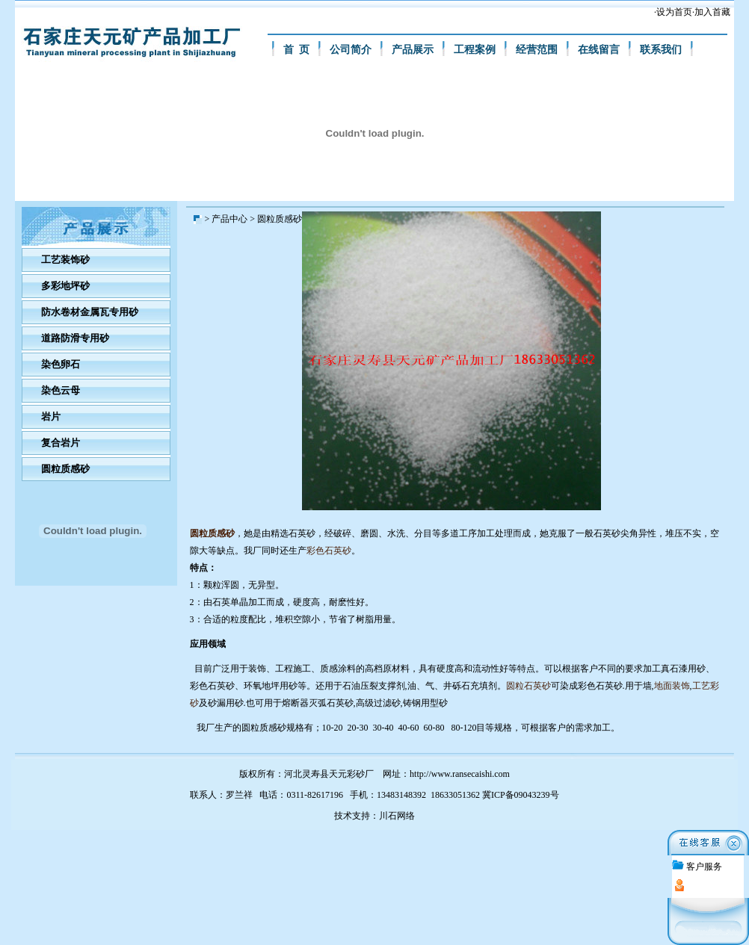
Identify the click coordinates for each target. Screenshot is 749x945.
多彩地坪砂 (65, 285)
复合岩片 (60, 442)
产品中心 (229, 219)
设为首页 (674, 12)
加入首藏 (712, 12)
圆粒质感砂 (65, 468)
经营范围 (537, 49)
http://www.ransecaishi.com (460, 774)
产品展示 (413, 49)
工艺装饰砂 (65, 259)
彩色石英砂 (328, 550)
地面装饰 (672, 686)
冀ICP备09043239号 (520, 795)
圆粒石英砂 (528, 686)
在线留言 (599, 49)
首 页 (296, 49)
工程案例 (475, 49)
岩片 (51, 416)
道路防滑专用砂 (75, 338)
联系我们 (661, 49)
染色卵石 (60, 364)
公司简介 (351, 49)
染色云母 (60, 390)
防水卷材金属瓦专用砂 (89, 311)
